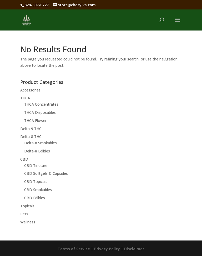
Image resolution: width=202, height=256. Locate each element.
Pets (24, 213)
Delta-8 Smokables (40, 142)
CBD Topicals (35, 181)
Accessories (30, 90)
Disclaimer (134, 248)
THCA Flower (35, 120)
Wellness (27, 221)
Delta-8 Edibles (37, 151)
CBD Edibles (34, 197)
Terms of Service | (76, 248)
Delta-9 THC (31, 128)
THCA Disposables (40, 112)
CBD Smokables (38, 189)
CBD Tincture (35, 165)
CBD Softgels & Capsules (46, 173)
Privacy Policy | (109, 248)
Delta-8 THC (31, 136)
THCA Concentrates (41, 104)
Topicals (27, 205)
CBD (24, 159)
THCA (25, 97)
